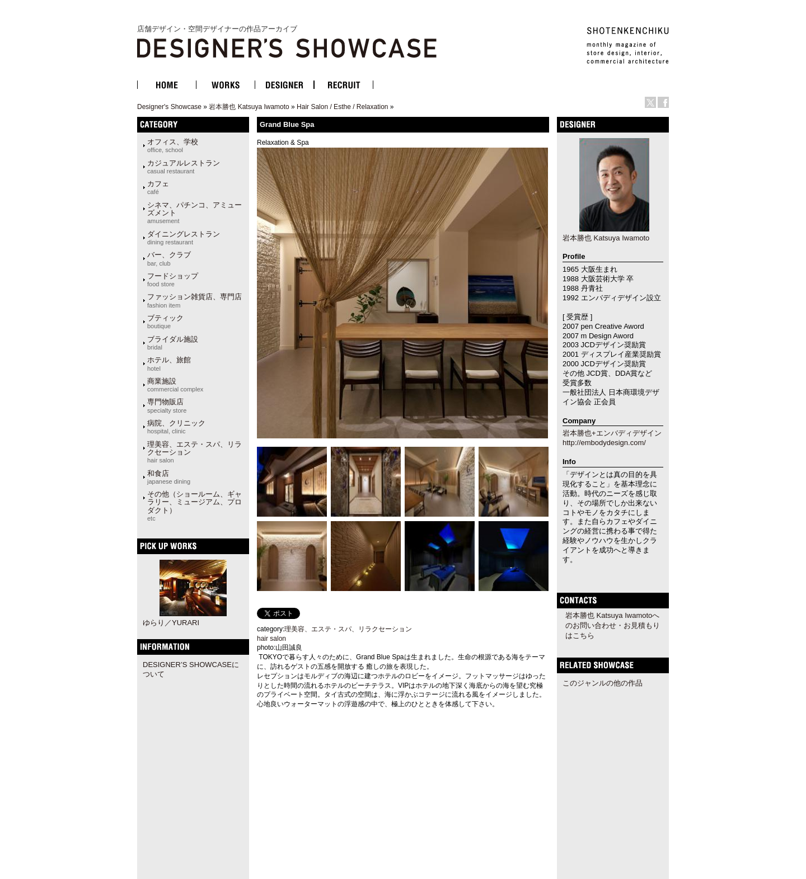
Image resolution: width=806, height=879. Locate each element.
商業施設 (175, 385)
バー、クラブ (169, 258)
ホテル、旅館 (169, 363)
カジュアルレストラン (183, 166)
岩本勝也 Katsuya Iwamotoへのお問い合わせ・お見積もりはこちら (612, 625)
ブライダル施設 (172, 343)
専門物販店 (166, 405)
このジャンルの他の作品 (603, 683)
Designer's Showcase (169, 107)
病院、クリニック (176, 426)
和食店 (168, 477)
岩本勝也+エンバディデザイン (612, 433)
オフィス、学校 (172, 145)
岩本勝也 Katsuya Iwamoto (249, 107)
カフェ (158, 187)
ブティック (165, 321)
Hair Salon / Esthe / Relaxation (342, 107)
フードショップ (172, 279)
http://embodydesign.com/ (604, 442)
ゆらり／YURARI (171, 622)
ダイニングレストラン (183, 237)
